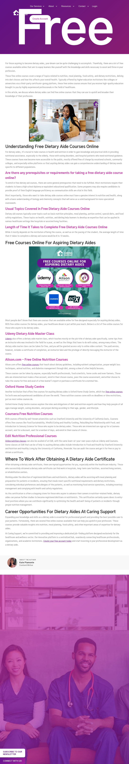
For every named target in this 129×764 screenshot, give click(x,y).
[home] (20, 12)
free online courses (30, 365)
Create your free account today (57, 541)
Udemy (8, 339)
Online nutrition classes (15, 441)
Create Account (40, 19)
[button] (37, 6)
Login (94, 6)
